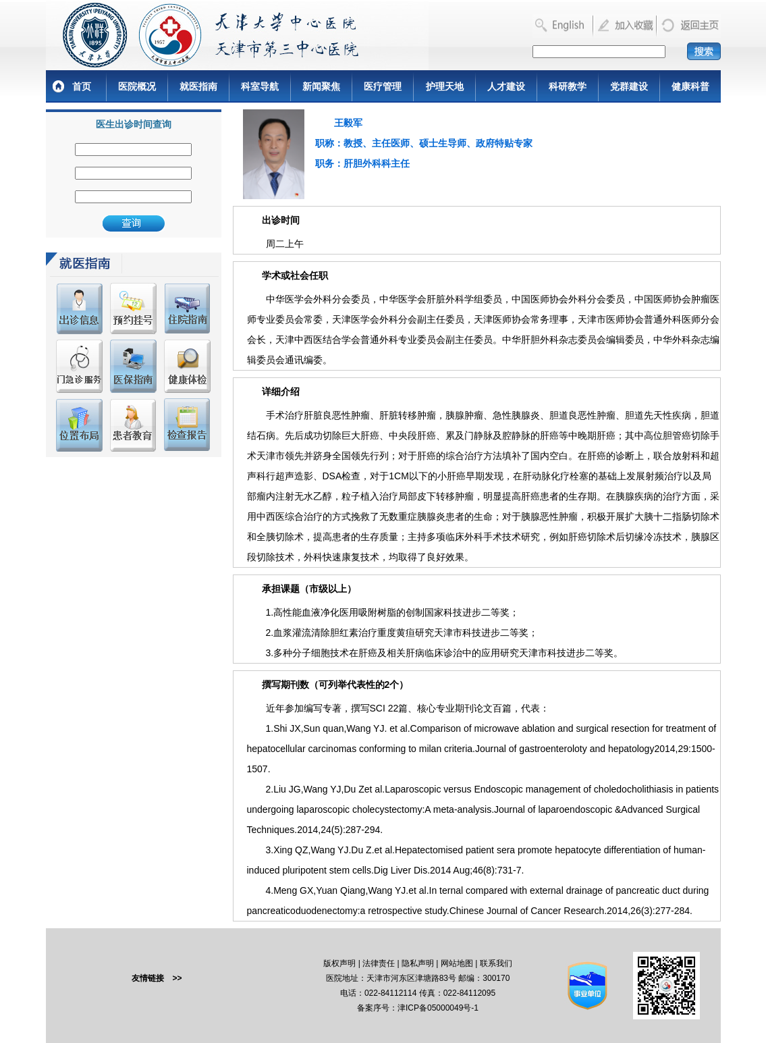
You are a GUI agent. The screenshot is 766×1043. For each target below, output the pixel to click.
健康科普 (690, 86)
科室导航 (260, 86)
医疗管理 (383, 86)
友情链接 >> (157, 978)
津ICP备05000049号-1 (438, 1008)
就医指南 (198, 86)
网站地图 (457, 963)
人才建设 (506, 86)
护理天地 (445, 86)
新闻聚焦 (321, 86)
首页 (81, 86)
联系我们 (496, 963)
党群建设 (629, 86)
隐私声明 (418, 963)
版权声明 (339, 963)
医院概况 (137, 86)
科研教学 (567, 86)
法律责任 (378, 963)
